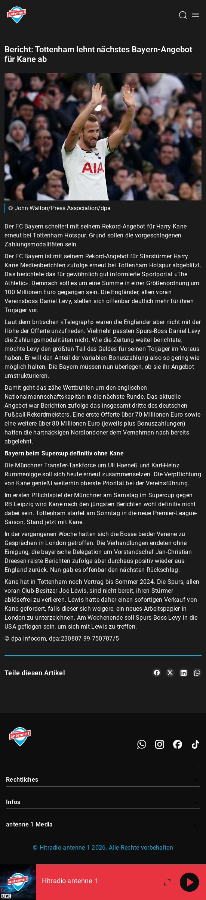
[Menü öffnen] (196, 15)
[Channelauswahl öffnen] (183, 15)
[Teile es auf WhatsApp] (197, 672)
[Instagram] (159, 744)
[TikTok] (195, 744)
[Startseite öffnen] (16, 14)
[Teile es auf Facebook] (156, 672)
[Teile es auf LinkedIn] (183, 672)
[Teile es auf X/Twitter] (170, 672)
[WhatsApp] (141, 744)
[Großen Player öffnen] (167, 882)
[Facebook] (177, 744)
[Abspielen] (189, 882)
